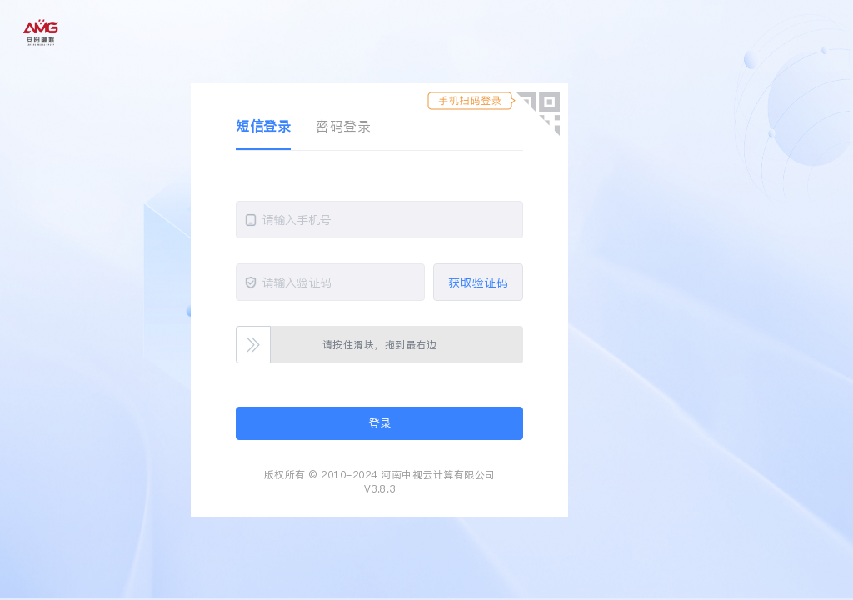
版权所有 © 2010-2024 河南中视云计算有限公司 (380, 475)
